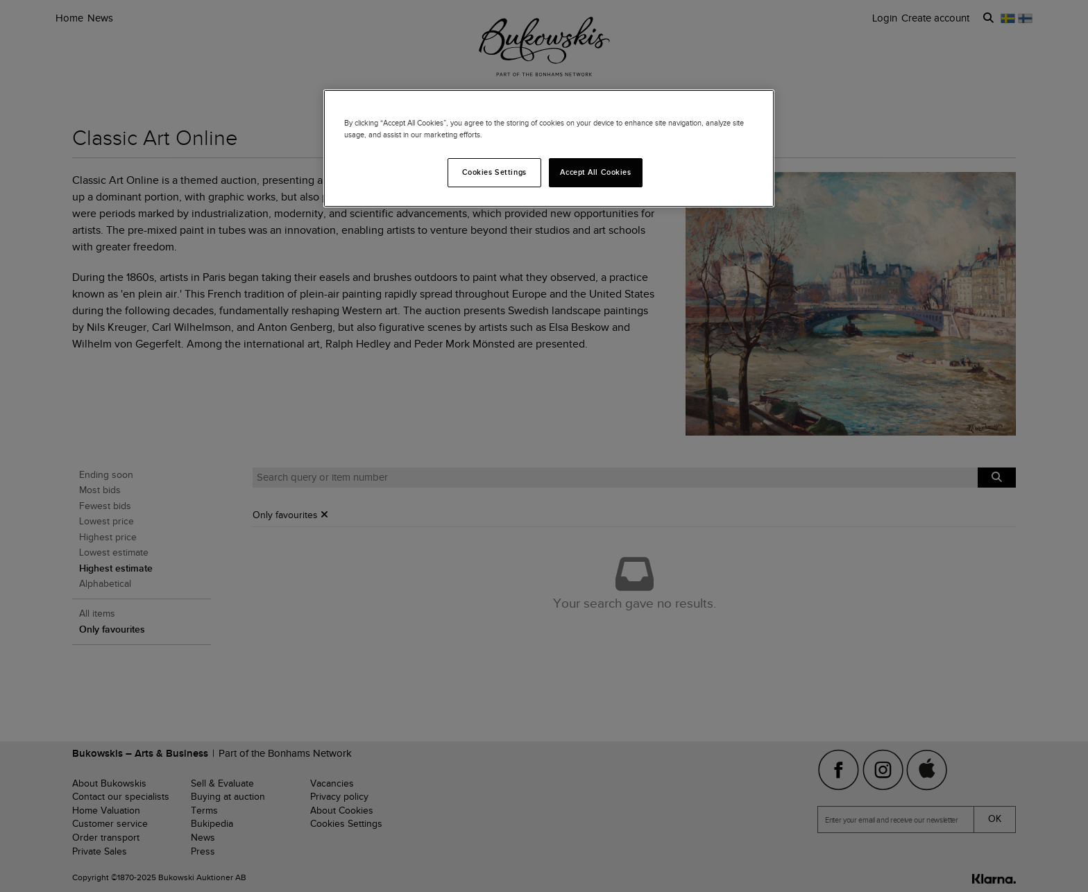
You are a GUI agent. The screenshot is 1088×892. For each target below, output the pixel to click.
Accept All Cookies (595, 172)
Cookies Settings (494, 172)
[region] (548, 148)
